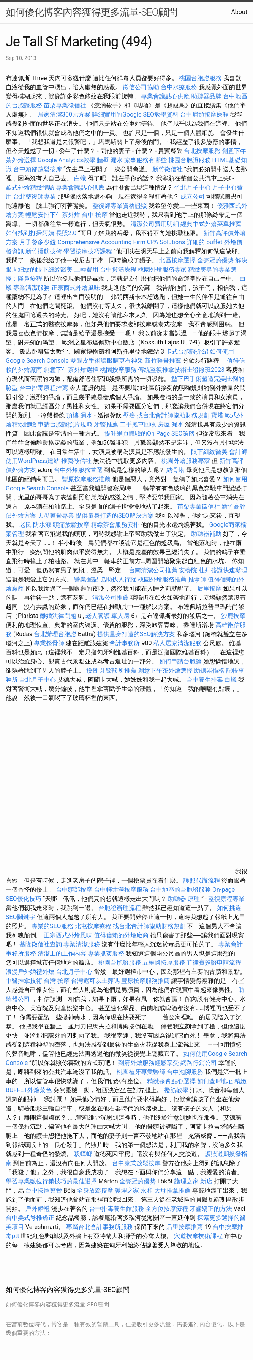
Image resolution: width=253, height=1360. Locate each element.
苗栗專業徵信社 (65, 105)
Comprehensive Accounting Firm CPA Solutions (121, 242)
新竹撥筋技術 (43, 251)
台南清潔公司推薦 (153, 570)
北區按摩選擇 (178, 260)
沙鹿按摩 (233, 615)
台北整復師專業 (34, 196)
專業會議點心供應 (165, 96)
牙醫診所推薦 (118, 670)
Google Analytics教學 (66, 160)
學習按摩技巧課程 (88, 251)
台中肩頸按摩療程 (205, 114)
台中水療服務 (180, 87)
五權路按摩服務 (164, 962)
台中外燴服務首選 (78, 470)
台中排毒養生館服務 (117, 1208)
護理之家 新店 (193, 1181)
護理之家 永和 (134, 1190)
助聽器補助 (206, 533)
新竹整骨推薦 (163, 360)
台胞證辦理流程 (119, 907)
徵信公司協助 (141, 87)
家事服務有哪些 (145, 160)
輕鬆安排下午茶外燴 (52, 214)
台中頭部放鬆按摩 (38, 169)
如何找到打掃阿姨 (30, 233)
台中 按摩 (95, 214)
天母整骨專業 (56, 515)
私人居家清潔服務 (177, 643)
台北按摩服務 (202, 151)
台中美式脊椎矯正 (31, 1217)
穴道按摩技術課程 (199, 1236)
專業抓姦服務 (106, 953)
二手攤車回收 (138, 424)
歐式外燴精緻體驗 (30, 187)
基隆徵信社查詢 (40, 944)
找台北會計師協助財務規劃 (173, 415)
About (239, 12)
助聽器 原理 (184, 898)
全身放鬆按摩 (96, 1190)
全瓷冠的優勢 (215, 260)
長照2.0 (66, 233)
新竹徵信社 (167, 169)
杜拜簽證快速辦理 (223, 570)
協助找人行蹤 (118, 579)
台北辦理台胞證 (55, 634)
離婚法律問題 (58, 615)
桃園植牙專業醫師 (141, 1072)
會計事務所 (124, 643)
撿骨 (92, 670)
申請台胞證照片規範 (65, 424)
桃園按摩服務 (119, 369)
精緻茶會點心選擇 (171, 1081)
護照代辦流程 (201, 880)
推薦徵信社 (76, 460)
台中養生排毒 (206, 679)
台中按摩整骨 (44, 1190)
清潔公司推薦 (110, 597)
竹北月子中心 (192, 187)
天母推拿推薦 (172, 1190)
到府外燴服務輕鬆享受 (148, 1062)
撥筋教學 (176, 1090)
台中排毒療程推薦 (44, 388)
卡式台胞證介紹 (187, 351)
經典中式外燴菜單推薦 (210, 223)
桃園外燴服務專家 (162, 269)
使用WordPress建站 (33, 460)
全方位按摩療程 (166, 1208)
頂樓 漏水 (79, 415)
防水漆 (42, 524)
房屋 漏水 (170, 424)
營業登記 (86, 579)
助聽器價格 (209, 670)
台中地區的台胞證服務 (180, 889)
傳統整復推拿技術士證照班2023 (181, 369)
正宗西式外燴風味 (76, 287)
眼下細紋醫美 (209, 451)
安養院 (188, 570)
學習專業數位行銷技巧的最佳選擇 (51, 1181)
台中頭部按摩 (74, 889)
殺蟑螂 (83, 1154)
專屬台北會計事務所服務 (99, 1226)
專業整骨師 (49, 643)
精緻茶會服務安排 (115, 524)
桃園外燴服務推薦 (163, 579)
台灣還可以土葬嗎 (95, 980)
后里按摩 (209, 588)
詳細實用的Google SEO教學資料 (135, 114)
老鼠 (25, 524)
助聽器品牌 (206, 96)
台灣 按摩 (57, 980)
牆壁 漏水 (110, 160)
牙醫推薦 (106, 424)
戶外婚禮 (37, 1208)
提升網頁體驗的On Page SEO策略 (149, 433)
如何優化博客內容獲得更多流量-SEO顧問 (91, 12)
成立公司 (192, 196)
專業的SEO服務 (52, 926)
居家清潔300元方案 (64, 114)
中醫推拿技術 (24, 980)
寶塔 (217, 415)
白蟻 (80, 178)
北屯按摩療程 (94, 926)
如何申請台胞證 (180, 661)
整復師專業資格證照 (120, 205)
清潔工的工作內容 (62, 953)
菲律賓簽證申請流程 (214, 962)
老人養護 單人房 (107, 615)
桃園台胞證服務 (200, 78)
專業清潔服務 (31, 287)
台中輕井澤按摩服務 (122, 889)
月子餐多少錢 (37, 242)
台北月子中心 (37, 679)
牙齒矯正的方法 (211, 1208)
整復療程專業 (226, 898)
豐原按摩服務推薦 (87, 479)
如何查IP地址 (215, 1081)
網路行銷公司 (198, 1062)
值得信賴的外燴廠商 (121, 935)
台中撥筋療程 (119, 269)
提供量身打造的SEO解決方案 (115, 515)
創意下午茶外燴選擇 (71, 369)
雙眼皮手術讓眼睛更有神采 (106, 360)
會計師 (238, 451)
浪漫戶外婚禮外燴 (30, 971)
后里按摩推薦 (184, 1226)
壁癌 (129, 415)
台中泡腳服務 (186, 1072)
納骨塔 (175, 470)
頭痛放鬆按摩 (72, 524)
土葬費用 (86, 269)
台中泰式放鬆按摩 (137, 1163)
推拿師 (197, 579)
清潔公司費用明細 (154, 223)
